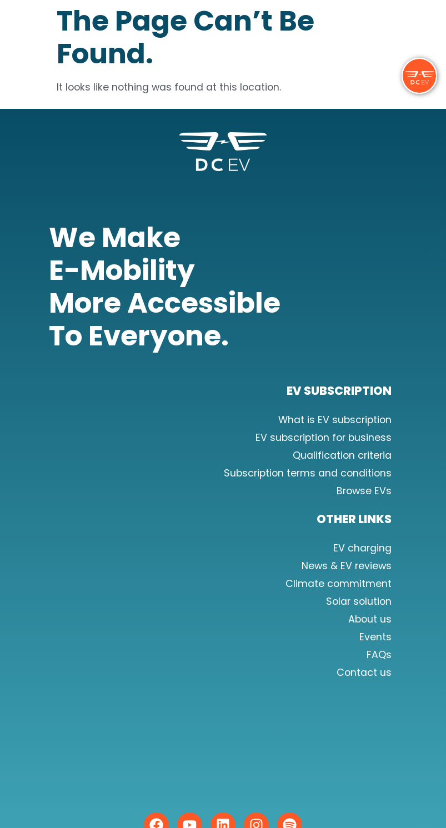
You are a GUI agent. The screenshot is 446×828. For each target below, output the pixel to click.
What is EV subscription (335, 419)
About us (370, 619)
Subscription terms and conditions (308, 473)
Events (375, 637)
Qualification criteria (342, 455)
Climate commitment (338, 583)
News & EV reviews (347, 566)
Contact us (364, 672)
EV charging (362, 548)
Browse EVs (364, 491)
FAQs (379, 654)
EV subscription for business (323, 437)
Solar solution (359, 601)
